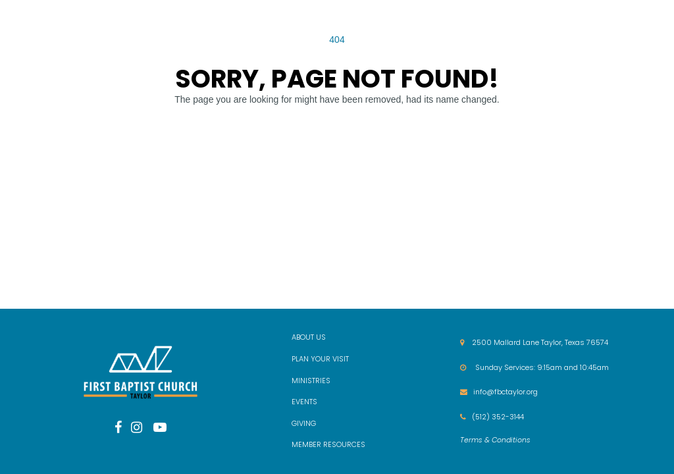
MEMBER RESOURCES (328, 444)
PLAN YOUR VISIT (320, 359)
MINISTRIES (311, 380)
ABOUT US (309, 337)
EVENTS (304, 401)
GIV (297, 423)
